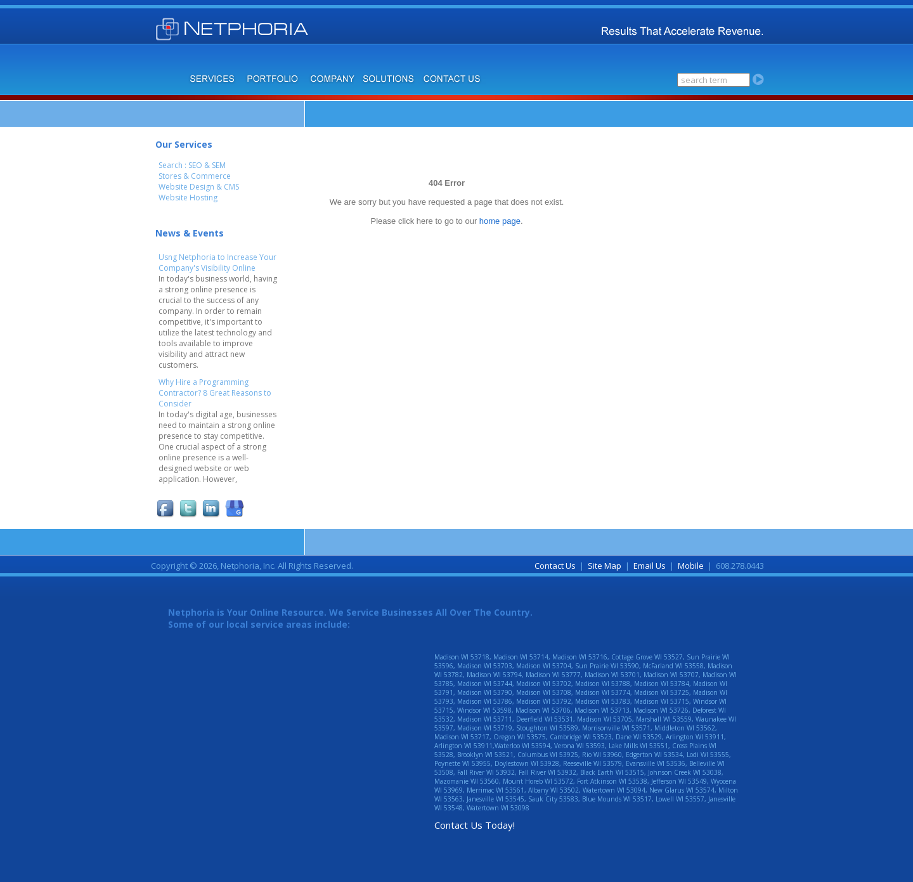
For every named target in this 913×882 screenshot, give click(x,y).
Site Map (604, 565)
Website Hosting (188, 197)
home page (500, 221)
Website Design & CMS (199, 186)
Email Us (649, 565)
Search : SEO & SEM (192, 165)
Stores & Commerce (195, 176)
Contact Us (555, 565)
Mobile (691, 565)
